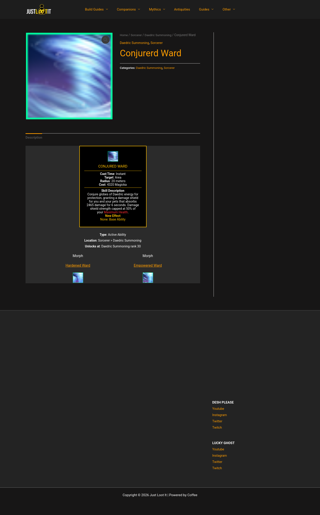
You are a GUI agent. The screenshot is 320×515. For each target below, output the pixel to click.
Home (124, 35)
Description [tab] (34, 138)
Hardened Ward (77, 266)
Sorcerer (137, 35)
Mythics (156, 9)
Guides (201, 9)
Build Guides (100, 9)
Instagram (219, 415)
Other (221, 9)
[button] (106, 40)
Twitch (217, 428)
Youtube (218, 409)
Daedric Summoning (159, 35)
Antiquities (181, 9)
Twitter (217, 421)
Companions (129, 9)
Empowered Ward (148, 266)
